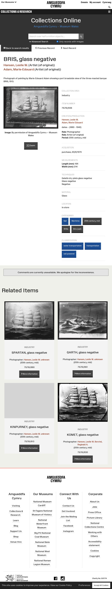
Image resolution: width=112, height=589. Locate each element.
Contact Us (68, 505)
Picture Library (94, 517)
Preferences (84, 585)
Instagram (68, 531)
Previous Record (44, 48)
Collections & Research (16, 11)
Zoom (31, 145)
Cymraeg (106, 2)
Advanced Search (38, 41)
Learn (16, 520)
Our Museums (8, 2)
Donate (84, 2)
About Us (94, 501)
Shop (15, 536)
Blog (16, 526)
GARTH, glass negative (83, 352)
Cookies (94, 550)
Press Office (94, 512)
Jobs (94, 507)
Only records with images (71, 41)
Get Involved (68, 511)
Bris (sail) (77, 229)
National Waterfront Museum (42, 524)
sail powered (69, 254)
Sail (65, 221)
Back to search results (16, 48)
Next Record (68, 48)
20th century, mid (92, 221)
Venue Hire (16, 542)
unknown (45, 360)
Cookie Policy (65, 585)
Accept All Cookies (101, 585)
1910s (66, 229)
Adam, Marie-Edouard (19, 69)
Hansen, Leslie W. (16, 65)
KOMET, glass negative (83, 434)
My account (95, 2)
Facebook (68, 526)
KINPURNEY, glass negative (29, 427)
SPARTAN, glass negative (29, 352)
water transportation (73, 246)
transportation (93, 246)
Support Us (16, 531)
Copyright (95, 556)
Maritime (75, 221)
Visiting (16, 505)
